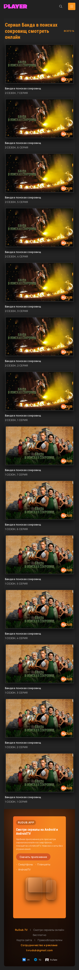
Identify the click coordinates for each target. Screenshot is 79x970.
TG (37, 959)
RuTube (51, 959)
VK (26, 959)
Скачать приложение (33, 857)
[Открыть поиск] (60, 6)
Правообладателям (50, 940)
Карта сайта (24, 940)
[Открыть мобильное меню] (71, 6)
